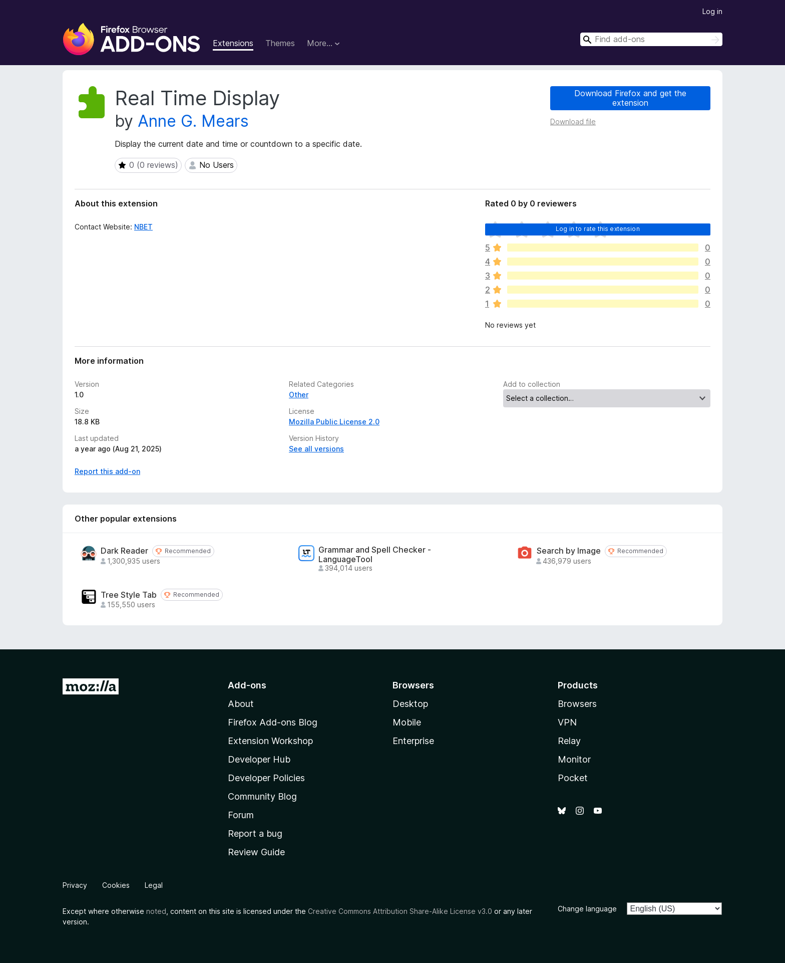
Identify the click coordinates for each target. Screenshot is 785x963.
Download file (573, 121)
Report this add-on (107, 471)
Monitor (574, 759)
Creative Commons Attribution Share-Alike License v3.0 (400, 911)
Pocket (573, 778)
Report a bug (255, 833)
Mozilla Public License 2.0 (334, 421)
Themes (280, 43)
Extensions (233, 43)
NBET (143, 226)
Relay (569, 741)
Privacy (75, 885)
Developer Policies (266, 778)
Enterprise (413, 741)
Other (298, 394)
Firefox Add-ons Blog (272, 722)
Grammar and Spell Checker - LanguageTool (374, 554)
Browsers (577, 703)
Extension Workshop (270, 741)
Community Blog (262, 796)
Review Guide (256, 852)
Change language (587, 908)
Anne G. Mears (193, 121)
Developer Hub (259, 759)
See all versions (316, 448)
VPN (567, 722)
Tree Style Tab (129, 595)
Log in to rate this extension (598, 228)
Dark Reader (124, 551)
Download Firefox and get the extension (630, 98)
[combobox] (651, 39)
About (241, 703)
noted (156, 911)
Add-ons (247, 685)
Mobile (406, 722)
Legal (154, 885)
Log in (712, 11)
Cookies (116, 885)
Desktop (410, 703)
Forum (241, 815)
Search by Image (569, 551)
